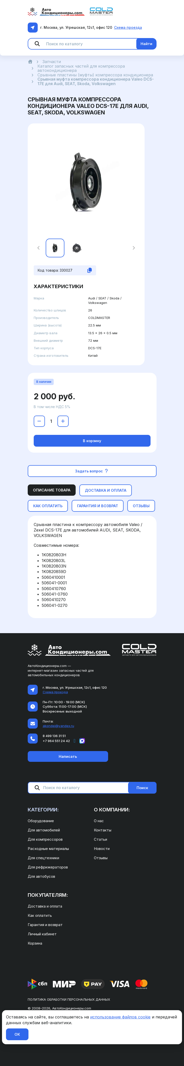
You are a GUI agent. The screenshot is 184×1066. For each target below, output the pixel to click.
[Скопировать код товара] (89, 270)
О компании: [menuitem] (112, 810)
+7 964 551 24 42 (56, 741)
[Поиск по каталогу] (93, 44)
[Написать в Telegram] (74, 741)
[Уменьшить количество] (39, 421)
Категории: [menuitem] (43, 810)
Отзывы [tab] (141, 506)
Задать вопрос (92, 471)
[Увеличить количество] (63, 421)
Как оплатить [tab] (47, 506)
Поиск (142, 788)
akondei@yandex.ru (58, 726)
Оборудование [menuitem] (41, 820)
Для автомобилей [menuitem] (44, 830)
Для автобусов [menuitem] (41, 876)
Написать (68, 756)
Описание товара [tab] (51, 490)
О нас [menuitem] (99, 820)
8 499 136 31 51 (54, 736)
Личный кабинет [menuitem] (42, 934)
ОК (17, 1034)
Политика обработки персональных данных (69, 999)
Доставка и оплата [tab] (105, 490)
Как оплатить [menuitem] (40, 915)
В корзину (92, 441)
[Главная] (30, 62)
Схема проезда (128, 27)
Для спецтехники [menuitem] (43, 857)
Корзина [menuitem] (35, 943)
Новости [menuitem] (102, 848)
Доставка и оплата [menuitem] (45, 906)
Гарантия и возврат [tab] (97, 506)
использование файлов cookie (120, 1016)
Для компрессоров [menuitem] (45, 839)
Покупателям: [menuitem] (48, 895)
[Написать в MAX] (82, 741)
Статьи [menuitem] (100, 839)
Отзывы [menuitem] (101, 857)
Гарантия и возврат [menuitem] (45, 924)
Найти (146, 44)
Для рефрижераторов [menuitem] (48, 867)
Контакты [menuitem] (102, 830)
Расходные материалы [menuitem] (48, 848)
